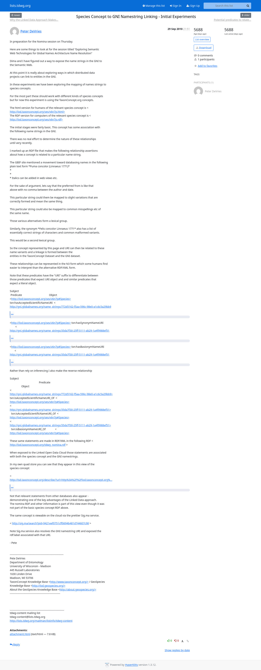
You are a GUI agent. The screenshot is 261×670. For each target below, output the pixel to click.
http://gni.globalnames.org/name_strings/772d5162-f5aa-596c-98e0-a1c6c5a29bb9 (60, 306)
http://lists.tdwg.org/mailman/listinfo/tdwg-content (41, 620)
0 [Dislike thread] (176, 640)
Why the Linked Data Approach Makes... (34, 20)
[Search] (247, 6)
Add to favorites (205, 66)
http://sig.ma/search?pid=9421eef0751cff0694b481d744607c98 (50, 523)
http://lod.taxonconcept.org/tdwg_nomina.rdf (37, 444)
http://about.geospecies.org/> (78, 589)
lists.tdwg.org (20, 6)
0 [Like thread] (170, 640)
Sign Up (193, 5)
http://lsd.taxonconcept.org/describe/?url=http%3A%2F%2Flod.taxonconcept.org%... (61, 480)
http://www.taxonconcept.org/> (69, 581)
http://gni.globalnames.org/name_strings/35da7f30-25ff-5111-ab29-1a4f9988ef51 (59, 330)
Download (203, 48)
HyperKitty (131, 665)
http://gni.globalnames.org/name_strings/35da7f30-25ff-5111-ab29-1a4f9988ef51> (60, 409)
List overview (202, 39)
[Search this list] (224, 6)
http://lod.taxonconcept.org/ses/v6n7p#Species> (41, 299)
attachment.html (20, 634)
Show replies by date (177, 650)
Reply (15, 644)
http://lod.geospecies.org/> (48, 585)
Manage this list (154, 5)
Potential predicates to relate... (232, 20)
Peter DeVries (31, 31)
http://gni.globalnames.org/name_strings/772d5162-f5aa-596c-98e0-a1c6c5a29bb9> (61, 394)
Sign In (175, 5)
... (12, 313)
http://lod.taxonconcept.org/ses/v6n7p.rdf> (36, 119)
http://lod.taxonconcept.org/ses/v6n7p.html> (37, 111)
